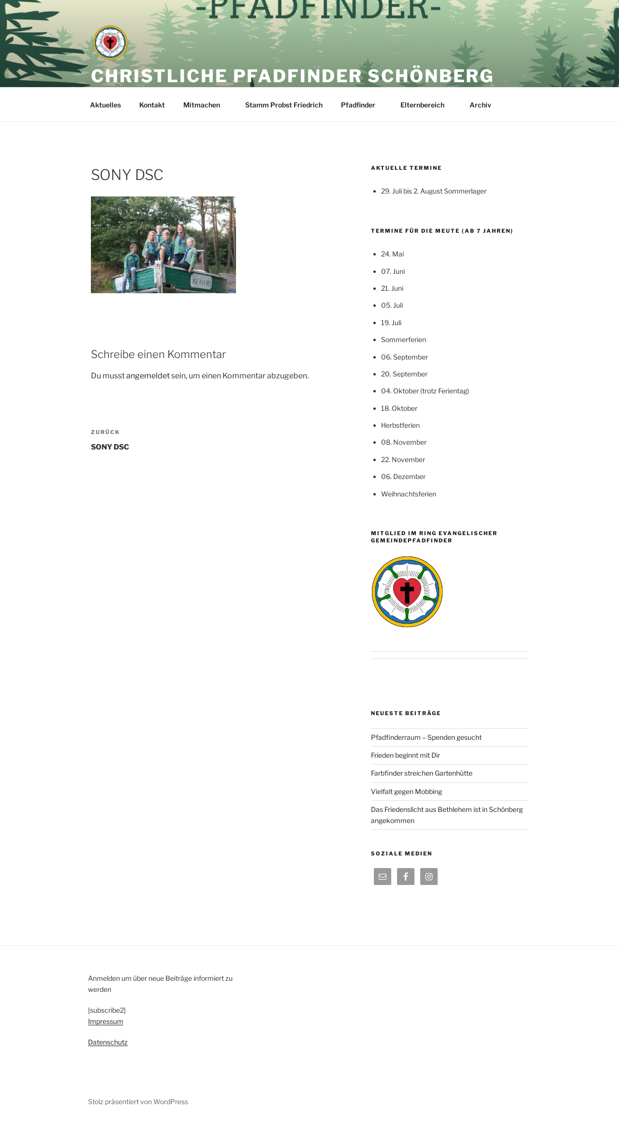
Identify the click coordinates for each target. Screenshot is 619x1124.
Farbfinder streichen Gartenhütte (421, 773)
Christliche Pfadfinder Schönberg (292, 76)
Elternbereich (427, 105)
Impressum (105, 1021)
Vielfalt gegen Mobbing (406, 791)
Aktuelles (105, 105)
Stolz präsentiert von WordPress (138, 1101)
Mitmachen (206, 105)
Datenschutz (108, 1042)
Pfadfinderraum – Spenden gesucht (426, 737)
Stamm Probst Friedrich (284, 105)
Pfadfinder (362, 105)
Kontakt (152, 105)
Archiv (485, 105)
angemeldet (148, 375)
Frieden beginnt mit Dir (405, 755)
